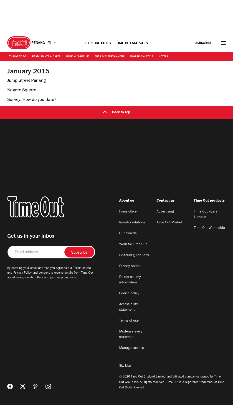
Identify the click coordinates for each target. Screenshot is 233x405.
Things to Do (18, 56)
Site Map (125, 366)
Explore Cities (98, 43)
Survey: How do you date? (31, 100)
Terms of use (129, 321)
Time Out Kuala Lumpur (205, 214)
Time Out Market (169, 223)
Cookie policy (129, 293)
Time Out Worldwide (209, 228)
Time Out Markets (132, 43)
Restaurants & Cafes (46, 56)
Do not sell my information (130, 280)
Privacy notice (129, 266)
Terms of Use (82, 268)
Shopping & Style (141, 56)
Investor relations (132, 223)
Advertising (165, 212)
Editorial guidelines (134, 255)
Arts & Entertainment (109, 56)
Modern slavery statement (130, 334)
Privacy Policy (22, 273)
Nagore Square (21, 90)
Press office (128, 212)
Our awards (128, 233)
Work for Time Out (133, 244)
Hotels (163, 56)
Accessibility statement (128, 307)
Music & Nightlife (77, 56)
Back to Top (116, 112)
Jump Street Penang (26, 81)
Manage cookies (131, 348)
